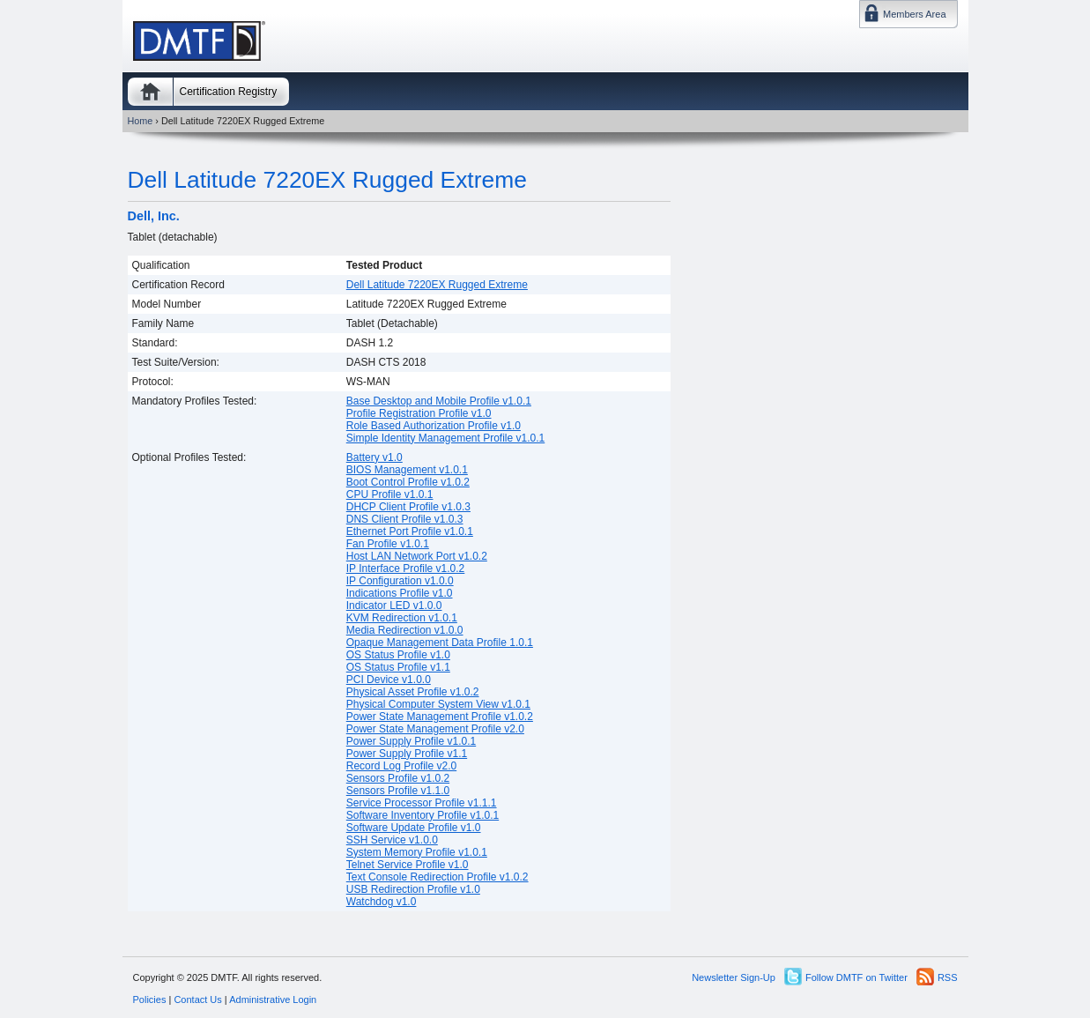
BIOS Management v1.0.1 (407, 470)
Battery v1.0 (374, 457)
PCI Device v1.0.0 (388, 679)
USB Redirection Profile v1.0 (413, 889)
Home (150, 92)
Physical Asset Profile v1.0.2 (412, 692)
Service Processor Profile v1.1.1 (421, 803)
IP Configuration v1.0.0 (400, 581)
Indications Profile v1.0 (399, 593)
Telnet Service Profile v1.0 (407, 864)
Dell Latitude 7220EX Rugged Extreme (327, 180)
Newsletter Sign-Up (733, 977)
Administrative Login (272, 999)
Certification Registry (229, 91)
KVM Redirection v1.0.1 (401, 618)
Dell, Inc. (154, 216)
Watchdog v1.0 (381, 901)
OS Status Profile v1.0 (398, 655)
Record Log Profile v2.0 (401, 766)
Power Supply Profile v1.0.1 (411, 741)
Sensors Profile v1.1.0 (397, 790)
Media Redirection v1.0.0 (404, 630)
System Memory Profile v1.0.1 (416, 852)
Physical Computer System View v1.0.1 (438, 704)
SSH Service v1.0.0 (392, 840)
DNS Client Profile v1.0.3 (404, 519)
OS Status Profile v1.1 (398, 667)
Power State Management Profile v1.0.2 (439, 716)
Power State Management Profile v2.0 (435, 729)
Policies (150, 999)
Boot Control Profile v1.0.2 (408, 482)
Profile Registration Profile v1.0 (419, 413)
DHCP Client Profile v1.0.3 (408, 507)
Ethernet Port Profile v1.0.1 (409, 531)
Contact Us (197, 999)
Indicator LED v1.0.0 (394, 605)
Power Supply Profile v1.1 (406, 753)
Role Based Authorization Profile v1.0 (433, 426)
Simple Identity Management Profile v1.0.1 (445, 438)
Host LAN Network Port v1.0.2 (416, 556)
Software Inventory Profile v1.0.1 (422, 815)
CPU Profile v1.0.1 (390, 494)
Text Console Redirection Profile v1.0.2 (437, 877)
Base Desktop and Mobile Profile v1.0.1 (438, 401)
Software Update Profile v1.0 (413, 827)
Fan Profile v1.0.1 (387, 544)
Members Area (914, 14)
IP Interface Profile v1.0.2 (405, 568)
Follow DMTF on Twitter (856, 977)
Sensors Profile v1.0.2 (397, 778)
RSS (948, 977)
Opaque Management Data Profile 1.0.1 (439, 642)
